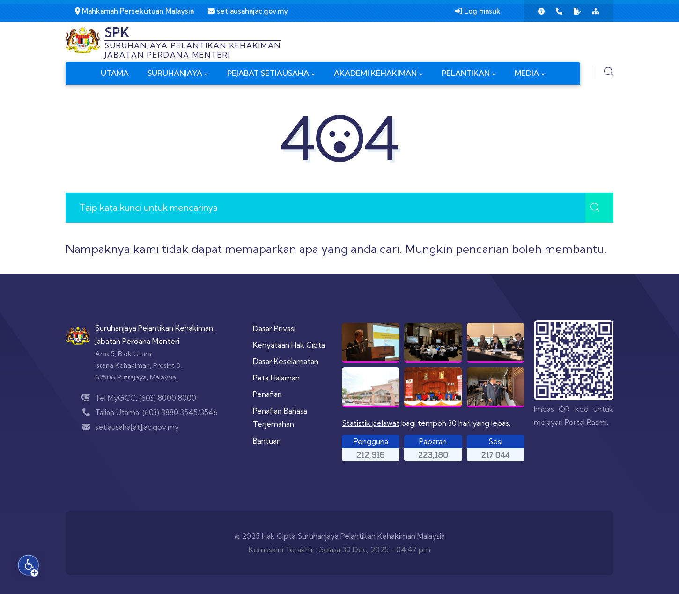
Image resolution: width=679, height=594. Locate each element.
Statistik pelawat (370, 423)
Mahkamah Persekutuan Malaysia (134, 11)
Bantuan (267, 441)
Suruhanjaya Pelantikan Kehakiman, (155, 328)
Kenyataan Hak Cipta (289, 344)
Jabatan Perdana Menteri (137, 341)
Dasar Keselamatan (285, 361)
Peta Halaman (276, 377)
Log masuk (478, 11)
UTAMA (115, 73)
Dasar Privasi (274, 328)
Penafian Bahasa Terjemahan (280, 417)
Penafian (267, 394)
